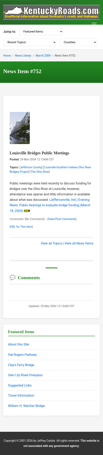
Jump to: (9, 32)
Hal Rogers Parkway (22, 355)
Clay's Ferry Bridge (21, 365)
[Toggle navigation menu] (94, 24)
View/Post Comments (62, 219)
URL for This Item (21, 226)
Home (7, 55)
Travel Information (21, 395)
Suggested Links (20, 385)
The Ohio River (40, 171)
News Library (23, 55)
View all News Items (78, 243)
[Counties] (78, 42)
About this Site (18, 344)
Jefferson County (31, 167)
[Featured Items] (41, 31)
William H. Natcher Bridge (26, 406)
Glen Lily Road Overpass (25, 375)
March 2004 (43, 55)
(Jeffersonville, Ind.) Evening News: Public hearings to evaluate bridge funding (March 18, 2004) (50, 205)
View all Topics (51, 243)
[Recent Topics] (29, 42)
